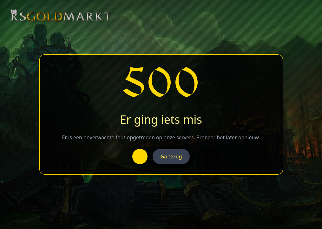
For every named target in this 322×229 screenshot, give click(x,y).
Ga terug (171, 156)
